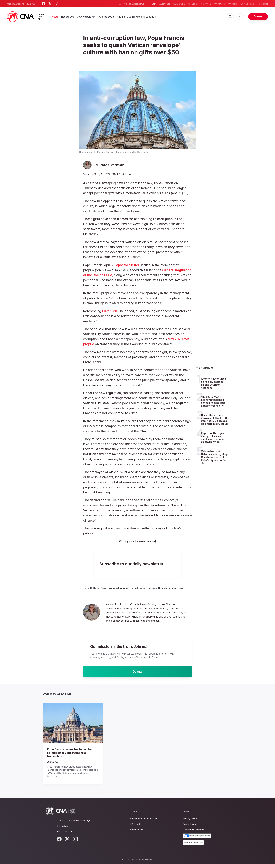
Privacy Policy (190, 818)
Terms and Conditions (193, 829)
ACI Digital (193, 3)
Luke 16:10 (110, 311)
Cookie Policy (189, 824)
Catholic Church (157, 587)
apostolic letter (127, 265)
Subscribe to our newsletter (143, 818)
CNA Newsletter (86, 16)
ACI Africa (206, 3)
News (55, 16)
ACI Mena (232, 3)
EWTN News (138, 3)
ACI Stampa (179, 3)
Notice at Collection (193, 842)
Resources (67, 16)
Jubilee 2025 (106, 16)
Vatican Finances (119, 587)
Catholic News (98, 587)
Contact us (62, 826)
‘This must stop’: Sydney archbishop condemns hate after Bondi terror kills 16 (213, 401)
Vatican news (176, 587)
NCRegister (262, 3)
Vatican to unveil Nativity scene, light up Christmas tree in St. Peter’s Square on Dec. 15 (214, 457)
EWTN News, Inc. (84, 820)
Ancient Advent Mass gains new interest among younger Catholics (213, 383)
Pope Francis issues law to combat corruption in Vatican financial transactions (70, 753)
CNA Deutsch (247, 3)
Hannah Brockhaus (111, 165)
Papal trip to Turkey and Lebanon (136, 16)
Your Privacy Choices (197, 835)
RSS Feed (135, 824)
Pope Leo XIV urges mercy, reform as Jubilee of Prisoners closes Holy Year (212, 437)
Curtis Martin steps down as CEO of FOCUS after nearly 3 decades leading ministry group (214, 419)
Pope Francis (138, 587)
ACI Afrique (219, 3)
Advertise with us (138, 829)
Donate (258, 16)
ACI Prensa (164, 3)
